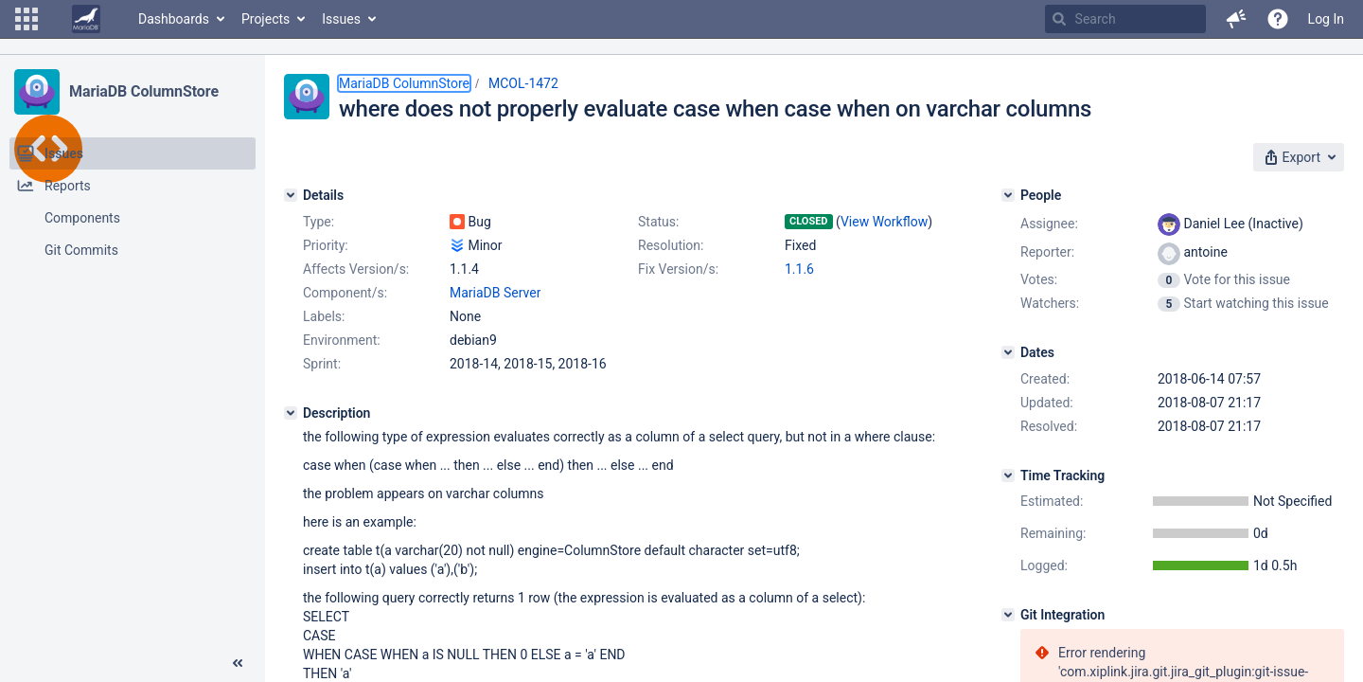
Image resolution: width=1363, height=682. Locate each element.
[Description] (290, 413)
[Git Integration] (1008, 614)
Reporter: (1047, 252)
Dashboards (173, 19)
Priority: (325, 245)
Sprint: (322, 363)
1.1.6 (799, 269)
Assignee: (1049, 223)
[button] (26, 19)
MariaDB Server (495, 292)
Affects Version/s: (356, 269)
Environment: (342, 340)
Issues (341, 19)
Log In (1326, 19)
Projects (265, 19)
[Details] (290, 195)
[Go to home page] (86, 19)
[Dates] (1008, 352)
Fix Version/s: (678, 269)
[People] (1008, 195)
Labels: (324, 316)
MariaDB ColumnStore (144, 91)
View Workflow (884, 221)
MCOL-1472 (523, 83)
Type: (318, 221)
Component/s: (345, 292)
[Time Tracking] (1008, 475)
